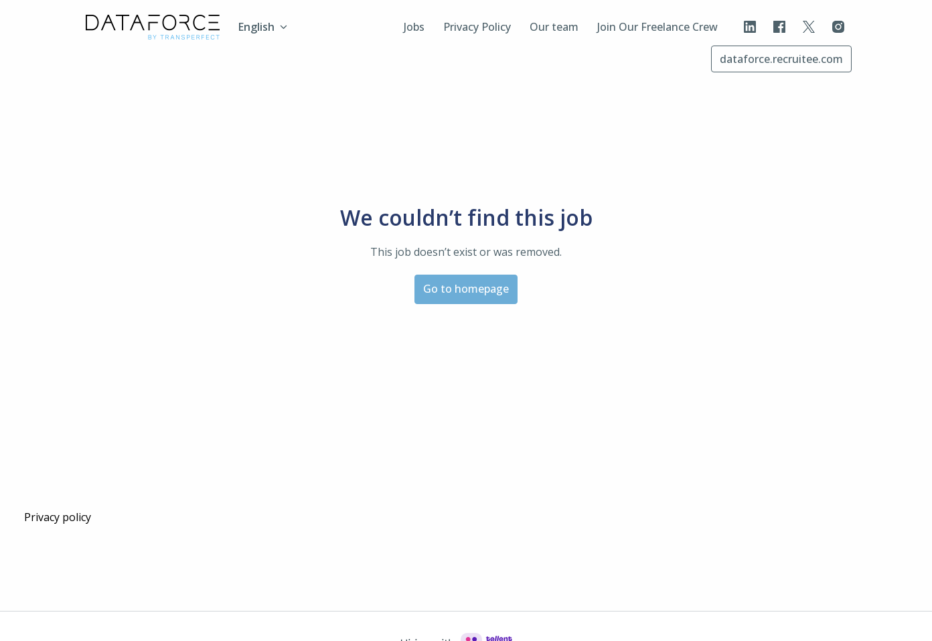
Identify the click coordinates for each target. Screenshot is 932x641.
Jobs (414, 26)
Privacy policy (57, 517)
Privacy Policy (477, 26)
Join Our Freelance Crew (657, 26)
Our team (554, 26)
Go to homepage (466, 288)
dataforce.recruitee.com (781, 59)
